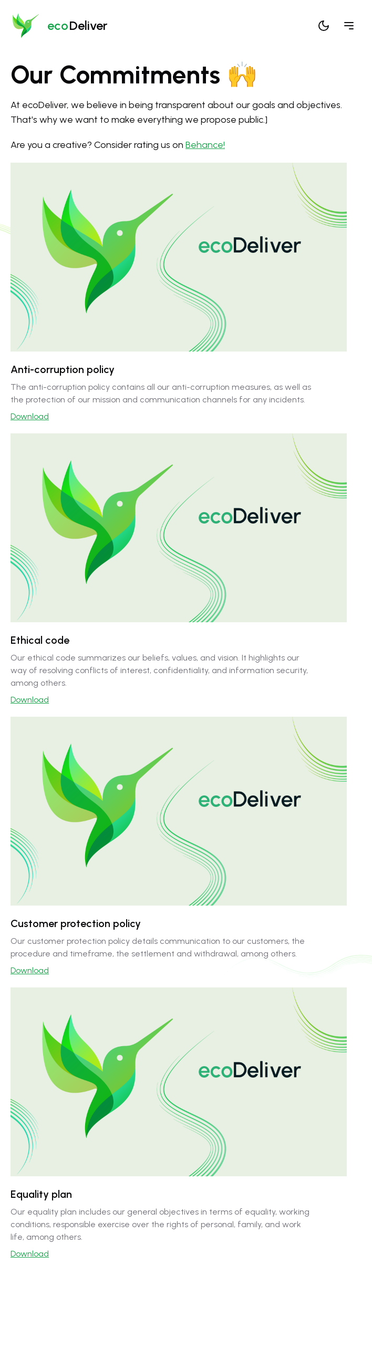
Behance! (205, 145)
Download (30, 416)
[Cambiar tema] (323, 25)
